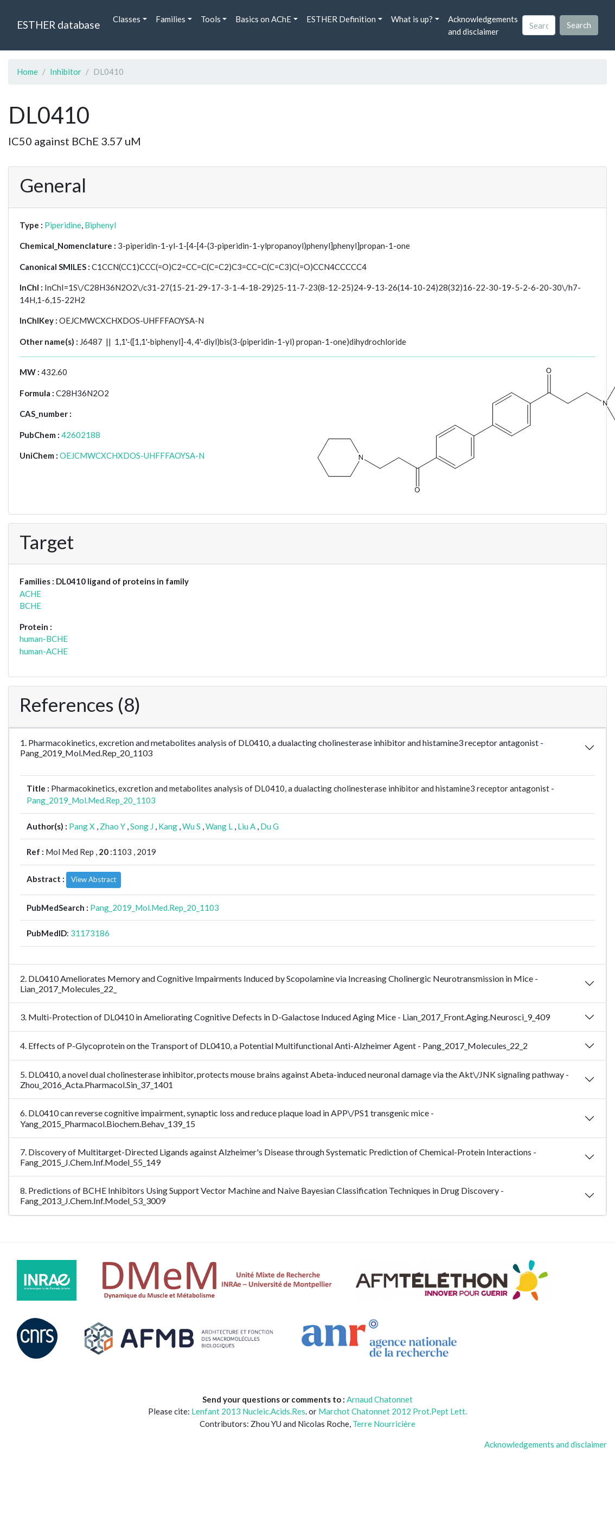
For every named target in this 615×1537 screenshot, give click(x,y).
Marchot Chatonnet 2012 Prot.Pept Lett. (392, 1411)
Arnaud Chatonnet (380, 1399)
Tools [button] (211, 19)
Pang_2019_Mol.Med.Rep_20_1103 (91, 800)
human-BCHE (44, 639)
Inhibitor (65, 71)
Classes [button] (126, 19)
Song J (141, 826)
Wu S (191, 826)
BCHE (30, 605)
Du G (269, 826)
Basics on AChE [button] (263, 19)
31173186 (90, 933)
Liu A (246, 826)
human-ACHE (44, 651)
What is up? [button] (412, 19)
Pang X (82, 826)
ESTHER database (58, 24)
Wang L (219, 826)
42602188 (80, 435)
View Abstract (93, 879)
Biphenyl (100, 225)
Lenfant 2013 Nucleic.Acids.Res (248, 1411)
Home (27, 71)
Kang (167, 826)
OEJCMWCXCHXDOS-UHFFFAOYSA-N (132, 455)
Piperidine (62, 225)
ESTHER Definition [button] (341, 19)
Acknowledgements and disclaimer (483, 25)
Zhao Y (112, 826)
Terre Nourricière (384, 1424)
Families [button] (170, 19)
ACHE (30, 594)
